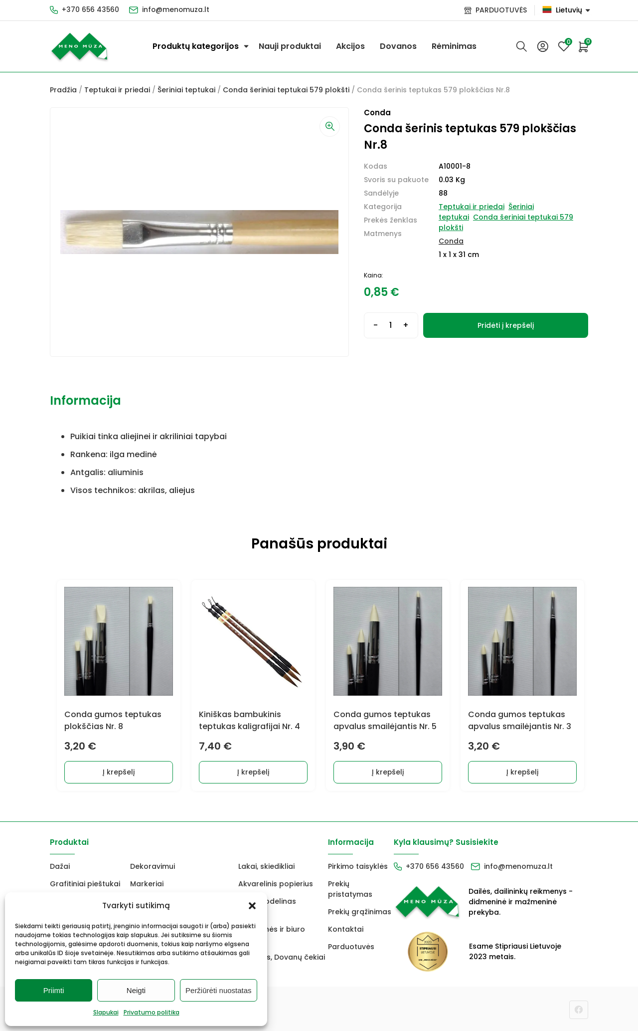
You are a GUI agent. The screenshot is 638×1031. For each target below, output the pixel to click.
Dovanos (398, 46)
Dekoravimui (152, 865)
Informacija (85, 400)
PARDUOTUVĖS (501, 10)
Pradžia (63, 90)
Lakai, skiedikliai (266, 865)
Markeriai (146, 882)
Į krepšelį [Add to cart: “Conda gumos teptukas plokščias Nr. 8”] (117, 770)
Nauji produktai (290, 46)
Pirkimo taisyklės (358, 865)
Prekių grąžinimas (359, 910)
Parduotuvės (351, 945)
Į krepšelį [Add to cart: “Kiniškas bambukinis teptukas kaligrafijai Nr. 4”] (252, 770)
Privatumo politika (151, 1012)
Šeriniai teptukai (186, 90)
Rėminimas (454, 46)
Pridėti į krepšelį (506, 325)
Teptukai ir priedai (117, 90)
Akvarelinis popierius (275, 882)
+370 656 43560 (91, 10)
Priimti (53, 990)
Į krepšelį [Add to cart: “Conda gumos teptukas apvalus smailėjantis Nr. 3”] (521, 770)
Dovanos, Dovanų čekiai (281, 956)
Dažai (60, 865)
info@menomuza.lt (177, 10)
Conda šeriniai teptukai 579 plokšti (286, 90)
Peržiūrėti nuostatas (218, 990)
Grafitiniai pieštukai (85, 882)
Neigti (136, 990)
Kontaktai (345, 928)
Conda (451, 241)
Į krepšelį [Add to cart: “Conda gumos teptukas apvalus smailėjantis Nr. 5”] (386, 770)
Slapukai (106, 1012)
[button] (252, 906)
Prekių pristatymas (350, 887)
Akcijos (350, 46)
